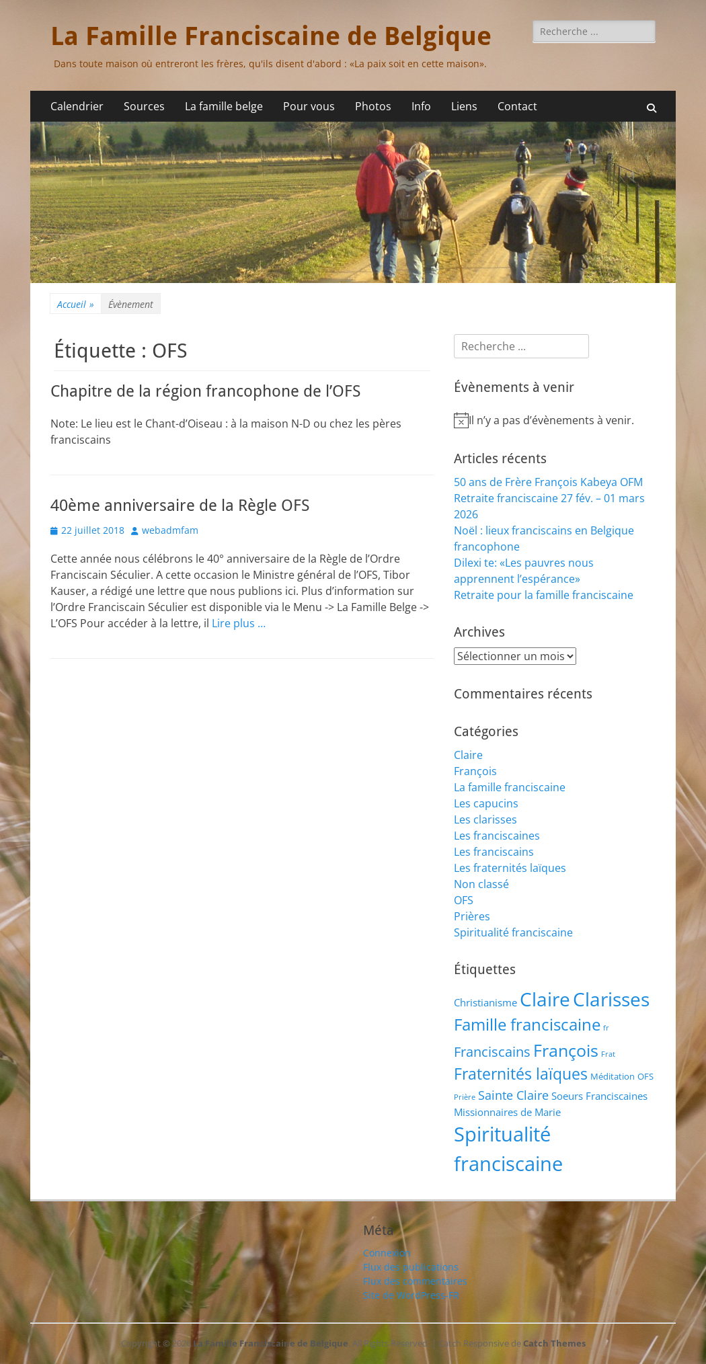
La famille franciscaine (509, 787)
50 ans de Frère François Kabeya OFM (548, 482)
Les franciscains (494, 851)
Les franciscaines (497, 835)
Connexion (387, 1252)
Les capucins (486, 803)
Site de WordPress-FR (411, 1295)
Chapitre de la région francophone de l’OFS (205, 391)
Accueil (75, 304)
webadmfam (170, 530)
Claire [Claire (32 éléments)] (545, 999)
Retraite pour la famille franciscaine (543, 595)
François (475, 771)
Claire (468, 755)
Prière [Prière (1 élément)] (464, 1097)
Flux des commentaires (415, 1281)
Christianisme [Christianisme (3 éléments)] (485, 1002)
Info (421, 106)
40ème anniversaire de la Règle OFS (179, 505)
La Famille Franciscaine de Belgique (271, 36)
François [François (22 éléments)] (565, 1050)
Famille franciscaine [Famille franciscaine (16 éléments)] (527, 1024)
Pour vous (309, 106)
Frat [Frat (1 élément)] (608, 1054)
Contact (517, 106)
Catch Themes (554, 1343)
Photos (373, 106)
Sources (144, 106)
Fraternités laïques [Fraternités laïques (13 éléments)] (521, 1074)
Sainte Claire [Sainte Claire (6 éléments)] (513, 1094)
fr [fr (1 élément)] (606, 1028)
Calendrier (77, 106)
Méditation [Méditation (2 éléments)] (612, 1076)
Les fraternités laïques (510, 867)
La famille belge (224, 106)
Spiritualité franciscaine (513, 932)
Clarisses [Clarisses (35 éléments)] (611, 999)
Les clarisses (485, 819)
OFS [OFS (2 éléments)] (645, 1076)
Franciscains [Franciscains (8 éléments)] (492, 1052)
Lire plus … (239, 623)
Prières (472, 916)
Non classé (481, 884)
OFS (463, 900)
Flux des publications (411, 1266)
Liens (464, 106)
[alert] (555, 420)
